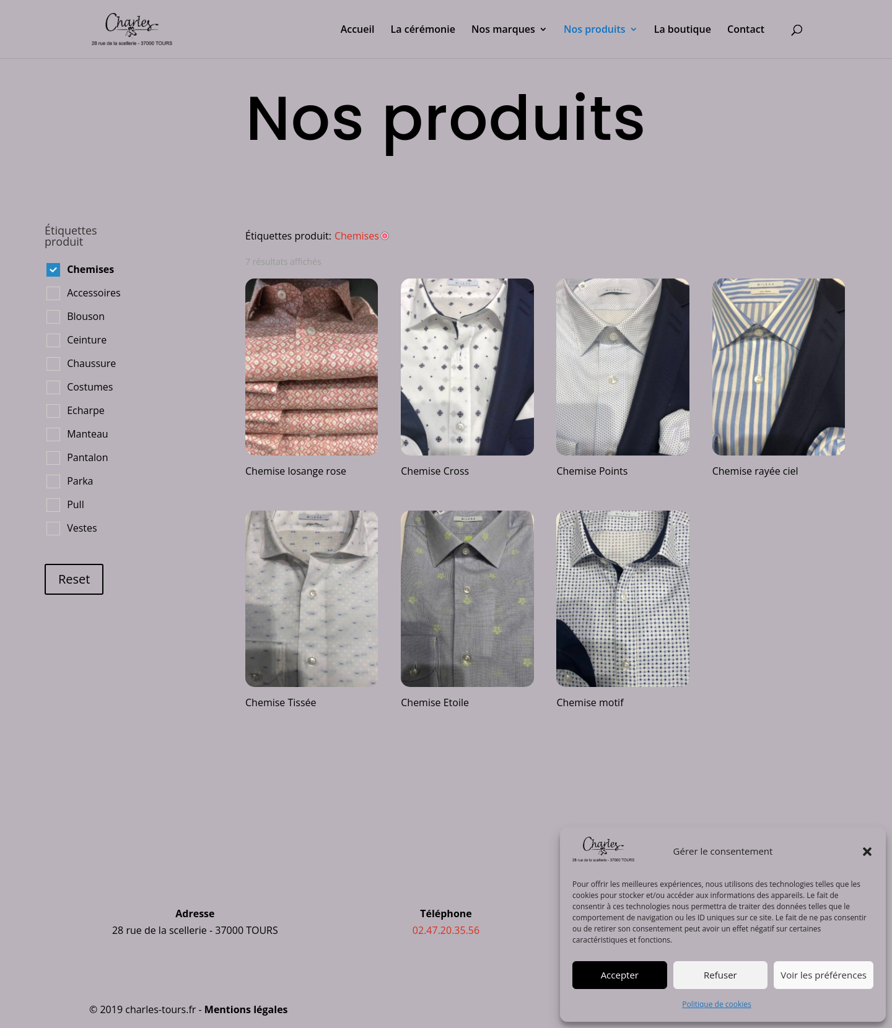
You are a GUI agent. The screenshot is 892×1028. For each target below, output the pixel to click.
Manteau (87, 434)
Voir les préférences (823, 975)
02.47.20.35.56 (446, 930)
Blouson (86, 316)
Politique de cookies (716, 1004)
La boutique (682, 30)
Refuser (720, 975)
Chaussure (91, 363)
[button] (867, 851)
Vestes (82, 528)
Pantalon (87, 457)
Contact (745, 30)
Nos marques (503, 30)
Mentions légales (246, 1009)
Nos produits (595, 30)
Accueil (358, 30)
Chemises (90, 269)
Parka (80, 481)
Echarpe (86, 410)
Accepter (620, 975)
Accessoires (94, 293)
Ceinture (87, 340)
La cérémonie (423, 30)
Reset (74, 579)
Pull (75, 504)
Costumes (90, 387)
